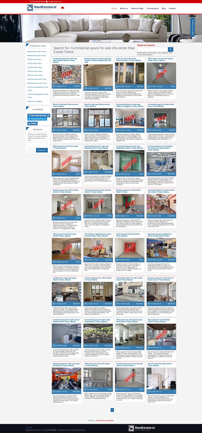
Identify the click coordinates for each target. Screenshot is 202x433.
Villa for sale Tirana (34, 63)
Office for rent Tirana (34, 71)
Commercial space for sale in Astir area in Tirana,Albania (161, 105)
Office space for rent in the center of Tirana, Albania (65, 147)
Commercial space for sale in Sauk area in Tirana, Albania (129, 279)
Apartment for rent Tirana (36, 51)
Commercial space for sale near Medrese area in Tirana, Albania (96, 147)
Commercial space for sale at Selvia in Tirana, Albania (98, 279)
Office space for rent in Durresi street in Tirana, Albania (64, 235)
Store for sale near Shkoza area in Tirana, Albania (65, 105)
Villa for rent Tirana (34, 59)
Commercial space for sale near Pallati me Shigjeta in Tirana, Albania (129, 105)
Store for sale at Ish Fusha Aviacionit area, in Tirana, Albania (128, 59)
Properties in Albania (34, 101)
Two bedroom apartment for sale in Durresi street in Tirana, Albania (97, 235)
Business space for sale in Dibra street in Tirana (128, 191)
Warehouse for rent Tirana (36, 79)
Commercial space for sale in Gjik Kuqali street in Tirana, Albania (97, 321)
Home (114, 8)
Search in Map (137, 8)
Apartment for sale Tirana (36, 55)
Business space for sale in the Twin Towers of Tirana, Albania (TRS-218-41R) (97, 60)
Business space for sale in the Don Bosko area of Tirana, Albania (161, 279)
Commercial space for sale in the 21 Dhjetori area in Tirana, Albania (66, 321)
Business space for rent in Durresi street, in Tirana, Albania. (65, 191)
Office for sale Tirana (34, 75)
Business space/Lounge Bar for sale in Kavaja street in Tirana (160, 235)
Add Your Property (193, 27)
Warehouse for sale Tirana (37, 83)
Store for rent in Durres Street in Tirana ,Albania (128, 235)
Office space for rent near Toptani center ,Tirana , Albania (160, 59)
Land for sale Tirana (34, 67)
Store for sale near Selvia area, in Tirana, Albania (160, 365)
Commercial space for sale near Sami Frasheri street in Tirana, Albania (65, 60)
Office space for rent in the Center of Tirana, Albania (97, 365)
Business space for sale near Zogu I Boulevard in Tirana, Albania (66, 365)
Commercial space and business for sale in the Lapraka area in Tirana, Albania (160, 148)
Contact (172, 8)
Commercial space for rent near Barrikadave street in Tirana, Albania (129, 147)
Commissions (153, 8)
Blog (164, 8)
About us (124, 8)
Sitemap (29, 427)
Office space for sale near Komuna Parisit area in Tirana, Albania (129, 321)
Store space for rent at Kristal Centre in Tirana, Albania (159, 321)
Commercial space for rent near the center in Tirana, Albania (97, 191)
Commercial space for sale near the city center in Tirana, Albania (161, 191)
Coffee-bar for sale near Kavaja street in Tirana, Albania (64, 279)
